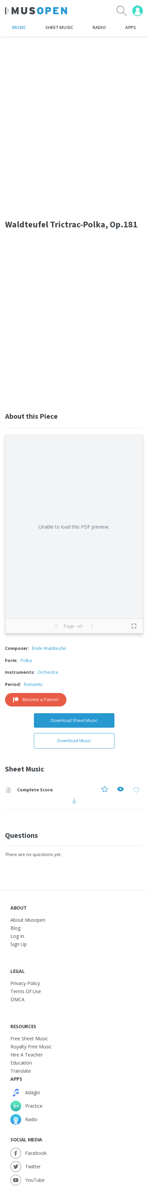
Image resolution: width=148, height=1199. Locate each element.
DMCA (17, 999)
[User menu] (137, 10)
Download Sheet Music (74, 720)
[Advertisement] (74, 318)
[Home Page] (36, 10)
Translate (20, 1071)
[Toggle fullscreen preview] (134, 626)
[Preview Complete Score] (120, 790)
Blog (15, 928)
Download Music (74, 740)
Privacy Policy (25, 983)
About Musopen (27, 920)
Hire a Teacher (26, 1054)
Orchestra (48, 672)
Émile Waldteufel (49, 648)
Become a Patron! (35, 699)
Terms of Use (25, 991)
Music (19, 27)
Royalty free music (31, 1046)
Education (21, 1063)
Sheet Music (59, 27)
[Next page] (91, 626)
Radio (99, 27)
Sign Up (18, 944)
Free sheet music (29, 1038)
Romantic (33, 684)
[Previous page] (56, 626)
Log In (17, 936)
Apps (130, 27)
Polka (26, 660)
